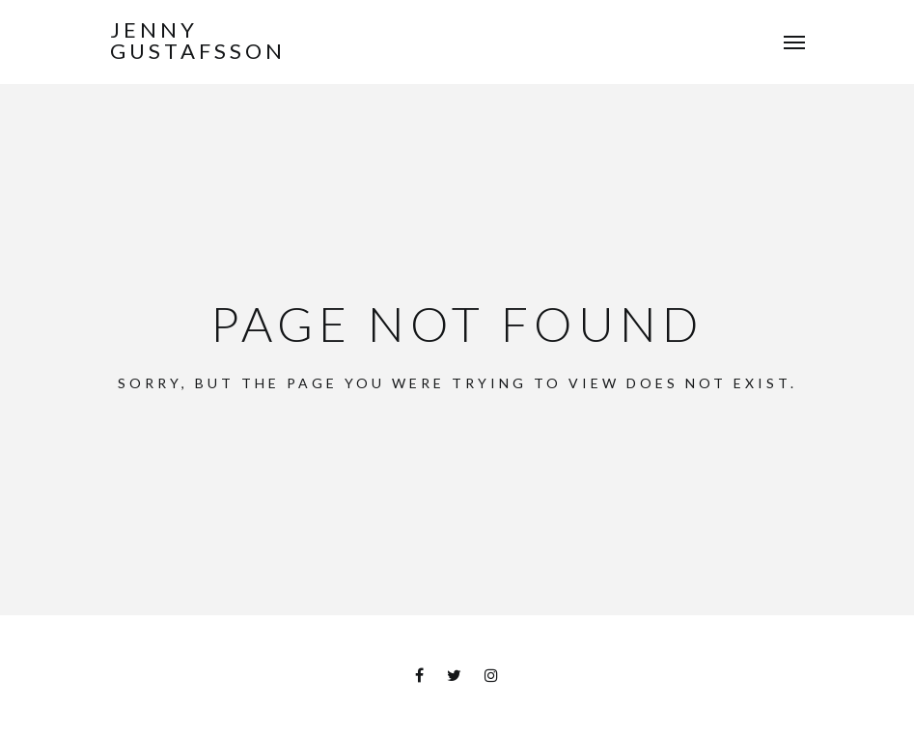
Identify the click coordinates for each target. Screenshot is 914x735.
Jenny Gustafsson (198, 40)
